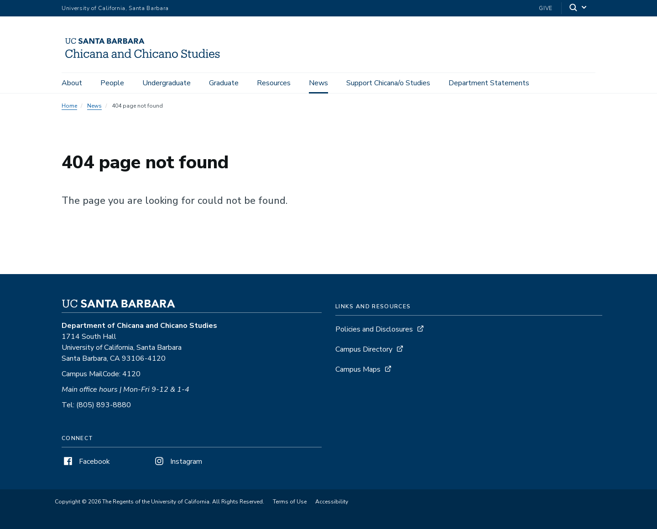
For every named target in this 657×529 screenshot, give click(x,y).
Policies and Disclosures (374, 329)
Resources (274, 83)
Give (546, 8)
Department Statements (488, 83)
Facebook (86, 461)
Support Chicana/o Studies (388, 83)
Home (69, 105)
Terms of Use (290, 501)
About (72, 83)
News (318, 83)
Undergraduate (166, 83)
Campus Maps (358, 369)
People (112, 83)
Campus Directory (363, 349)
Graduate (224, 83)
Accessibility (331, 501)
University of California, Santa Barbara (115, 8)
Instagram (177, 461)
